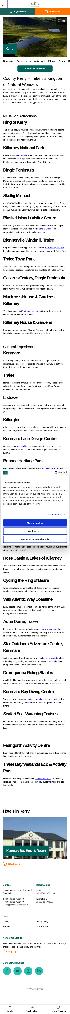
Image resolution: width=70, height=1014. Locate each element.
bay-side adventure (51, 658)
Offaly (62, 61)
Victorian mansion (31, 311)
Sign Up (9, 951)
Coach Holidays (32, 1008)
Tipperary (8, 61)
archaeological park (51, 468)
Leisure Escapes (58, 1008)
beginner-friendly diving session (41, 699)
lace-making (23, 446)
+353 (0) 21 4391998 (45, 893)
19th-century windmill (54, 247)
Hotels (10, 1008)
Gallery (6, 921)
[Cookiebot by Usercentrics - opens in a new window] (55, 473)
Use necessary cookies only (35, 539)
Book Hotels (52, 11)
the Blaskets (45, 229)
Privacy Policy (42, 921)
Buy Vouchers (17, 11)
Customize (35, 531)
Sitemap (6, 926)
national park (21, 155)
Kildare (52, 61)
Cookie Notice (42, 926)
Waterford (39, 61)
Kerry (28, 61)
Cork (19, 61)
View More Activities (35, 68)
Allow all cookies (35, 523)
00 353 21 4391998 (44, 902)
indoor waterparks (49, 629)
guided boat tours (43, 778)
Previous (5, 835)
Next (64, 835)
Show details (54, 514)
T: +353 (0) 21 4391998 (13, 899)
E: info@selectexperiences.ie (15, 905)
